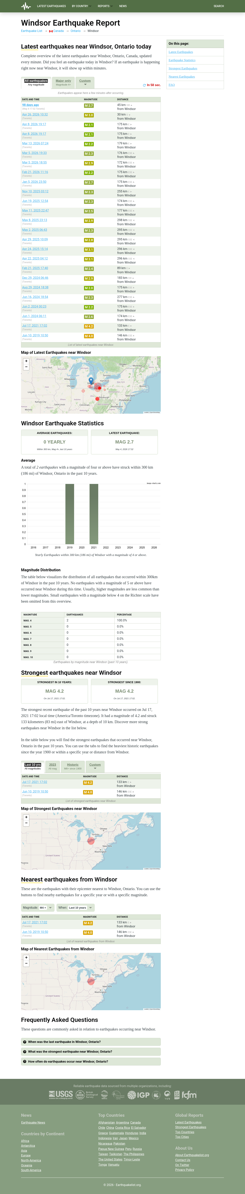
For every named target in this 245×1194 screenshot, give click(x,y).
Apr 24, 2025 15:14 (35, 249)
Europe (26, 1155)
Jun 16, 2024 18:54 (35, 297)
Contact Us (182, 1160)
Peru (128, 1149)
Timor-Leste (132, 1159)
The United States (110, 1159)
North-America (31, 1160)
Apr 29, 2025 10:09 (35, 239)
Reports (105, 6)
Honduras (131, 1133)
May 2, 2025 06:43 (34, 230)
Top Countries (184, 1132)
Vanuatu (113, 1164)
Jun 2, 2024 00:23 (34, 306)
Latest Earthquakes (51, 6)
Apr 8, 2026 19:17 (34, 124)
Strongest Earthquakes (183, 68)
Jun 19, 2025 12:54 (35, 201)
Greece (103, 1133)
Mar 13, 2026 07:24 (35, 143)
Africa (25, 1141)
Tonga (102, 1164)
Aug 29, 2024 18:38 (35, 287)
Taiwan (103, 1154)
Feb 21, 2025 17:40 (35, 268)
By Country (82, 6)
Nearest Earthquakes (182, 76)
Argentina (122, 1122)
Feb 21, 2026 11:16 (35, 172)
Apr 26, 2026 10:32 (35, 114)
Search (219, 6)
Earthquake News (33, 1122)
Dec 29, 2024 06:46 (35, 278)
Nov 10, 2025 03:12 (35, 191)
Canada (56, 31)
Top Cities (182, 1137)
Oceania (26, 1165)
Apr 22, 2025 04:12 (35, 258)
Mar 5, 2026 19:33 (34, 153)
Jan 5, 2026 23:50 (34, 182)
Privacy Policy (184, 1170)
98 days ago (30, 105)
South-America (31, 1170)
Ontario (76, 31)
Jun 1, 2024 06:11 (34, 316)
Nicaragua (105, 1143)
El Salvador (138, 1128)
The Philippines (133, 1154)
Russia (137, 1149)
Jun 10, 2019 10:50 (35, 335)
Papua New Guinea (111, 1149)
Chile (101, 1128)
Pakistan (119, 1143)
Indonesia (105, 1138)
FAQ (172, 85)
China (110, 1128)
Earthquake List (31, 31)
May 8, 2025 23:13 (34, 220)
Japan (123, 1138)
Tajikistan (115, 1154)
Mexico (134, 1138)
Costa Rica (122, 1128)
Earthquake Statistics (182, 60)
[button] (91, 381)
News (123, 6)
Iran (115, 1138)
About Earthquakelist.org (192, 1155)
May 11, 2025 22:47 (35, 210)
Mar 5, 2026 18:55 (34, 162)
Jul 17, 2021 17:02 (34, 325)
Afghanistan (106, 1122)
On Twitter (182, 1165)
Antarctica (28, 1146)
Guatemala (116, 1133)
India (142, 1133)
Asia (24, 1150)
